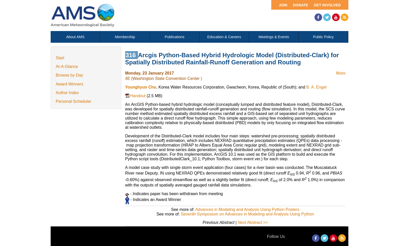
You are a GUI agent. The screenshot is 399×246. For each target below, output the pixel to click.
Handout (138, 96)
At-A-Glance (67, 66)
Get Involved (327, 5)
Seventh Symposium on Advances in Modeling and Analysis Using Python (247, 214)
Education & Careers (224, 37)
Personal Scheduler (73, 101)
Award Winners (69, 84)
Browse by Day (69, 75)
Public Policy (323, 37)
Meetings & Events (274, 37)
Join (283, 5)
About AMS (75, 37)
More (340, 73)
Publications (174, 37)
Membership (125, 37)
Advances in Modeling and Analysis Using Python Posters (247, 209)
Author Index (67, 93)
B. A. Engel (316, 87)
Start (60, 58)
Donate (300, 5)
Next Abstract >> (253, 222)
